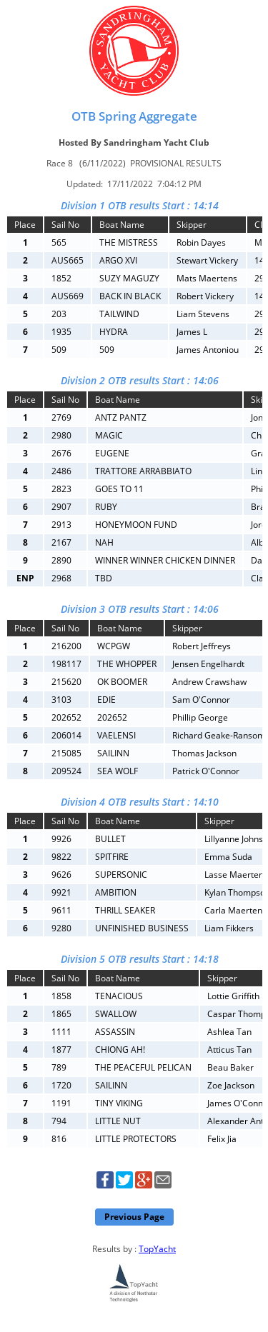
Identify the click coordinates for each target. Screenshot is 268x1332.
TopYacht (157, 1249)
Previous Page (134, 1217)
